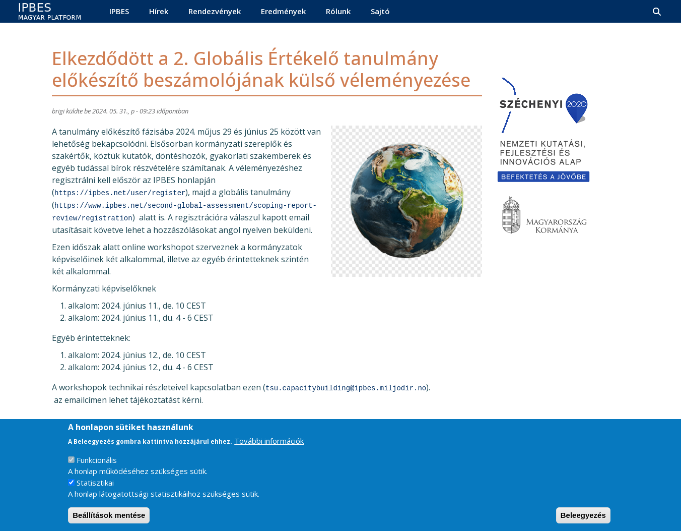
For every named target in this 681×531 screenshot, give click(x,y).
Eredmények (283, 11)
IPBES (119, 11)
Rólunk (338, 11)
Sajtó (380, 11)
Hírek (158, 11)
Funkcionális (97, 469)
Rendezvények (214, 11)
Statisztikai (95, 492)
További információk (269, 450)
